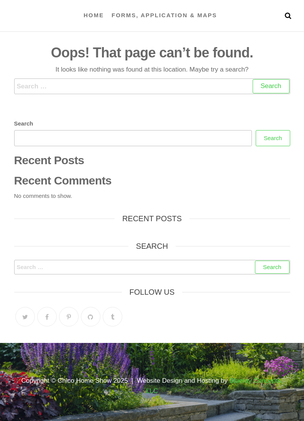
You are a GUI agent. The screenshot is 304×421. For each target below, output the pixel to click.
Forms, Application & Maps (164, 15)
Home (94, 15)
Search (23, 123)
